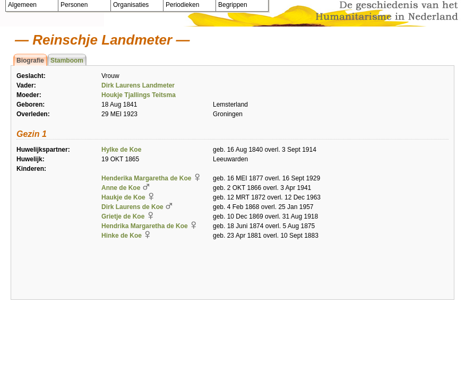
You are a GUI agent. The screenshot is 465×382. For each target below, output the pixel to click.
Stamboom (66, 60)
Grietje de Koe (122, 216)
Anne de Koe (120, 188)
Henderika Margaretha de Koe (146, 178)
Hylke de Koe (121, 149)
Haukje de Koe (123, 197)
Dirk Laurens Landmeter (138, 85)
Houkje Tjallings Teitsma (138, 95)
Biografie (30, 60)
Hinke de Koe (121, 235)
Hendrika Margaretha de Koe (144, 226)
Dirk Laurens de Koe (132, 207)
